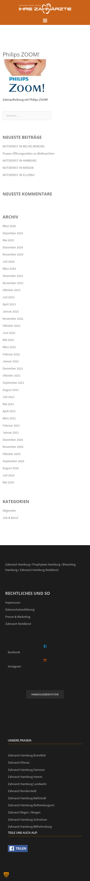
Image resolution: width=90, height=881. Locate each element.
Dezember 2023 (13, 276)
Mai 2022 (8, 340)
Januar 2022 (11, 361)
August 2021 (11, 390)
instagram (14, 666)
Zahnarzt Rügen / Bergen (24, 812)
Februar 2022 (11, 354)
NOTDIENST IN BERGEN (18, 168)
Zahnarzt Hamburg (17, 564)
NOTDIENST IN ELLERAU (19, 175)
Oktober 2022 (11, 326)
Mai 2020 (8, 482)
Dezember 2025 (13, 233)
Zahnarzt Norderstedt (22, 791)
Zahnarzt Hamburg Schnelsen (27, 819)
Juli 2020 (8, 475)
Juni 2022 (9, 333)
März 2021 (9, 418)
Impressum (12, 602)
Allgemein (9, 510)
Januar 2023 (11, 311)
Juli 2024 (8, 262)
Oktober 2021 (11, 375)
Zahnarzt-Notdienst (18, 624)
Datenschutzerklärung (19, 609)
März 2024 (9, 269)
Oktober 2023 (11, 290)
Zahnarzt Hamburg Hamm (25, 777)
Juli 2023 (8, 297)
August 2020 (11, 468)
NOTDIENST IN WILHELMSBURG (24, 146)
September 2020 (13, 461)
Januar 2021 (11, 432)
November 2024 (13, 254)
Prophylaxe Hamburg (46, 564)
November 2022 (13, 319)
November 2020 (13, 447)
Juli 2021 (8, 397)
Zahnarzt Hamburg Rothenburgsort (31, 805)
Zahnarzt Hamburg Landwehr (27, 784)
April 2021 (9, 411)
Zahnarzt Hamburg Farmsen (26, 770)
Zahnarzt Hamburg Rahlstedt (27, 798)
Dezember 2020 (13, 440)
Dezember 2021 (13, 368)
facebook (14, 652)
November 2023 (13, 283)
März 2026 (9, 226)
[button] (6, 874)
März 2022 (9, 347)
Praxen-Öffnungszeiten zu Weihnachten (28, 153)
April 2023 (9, 304)
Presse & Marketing (17, 617)
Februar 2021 (11, 425)
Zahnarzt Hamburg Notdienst (39, 570)
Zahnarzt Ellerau (19, 762)
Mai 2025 (8, 240)
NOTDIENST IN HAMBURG (20, 160)
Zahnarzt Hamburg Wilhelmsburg (30, 827)
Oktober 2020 (11, 454)
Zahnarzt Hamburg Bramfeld (27, 755)
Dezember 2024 (13, 247)
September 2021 (13, 383)
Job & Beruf (10, 518)
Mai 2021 (8, 404)
